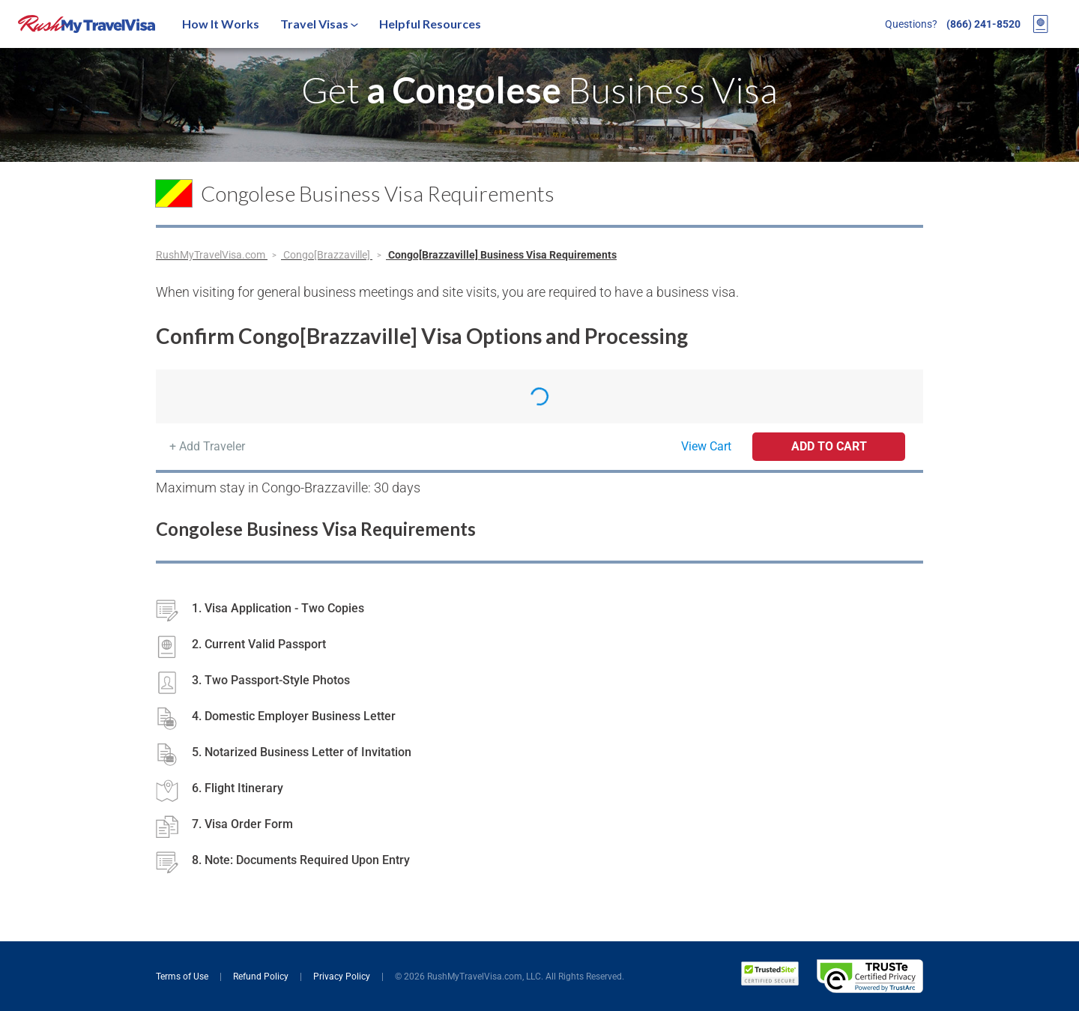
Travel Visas (319, 23)
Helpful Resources (430, 23)
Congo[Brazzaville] (327, 255)
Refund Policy (262, 976)
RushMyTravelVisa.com (212, 255)
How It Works (220, 23)
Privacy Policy (342, 976)
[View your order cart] (1041, 24)
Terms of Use (183, 976)
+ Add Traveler (207, 446)
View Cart (706, 446)
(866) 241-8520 (983, 24)
